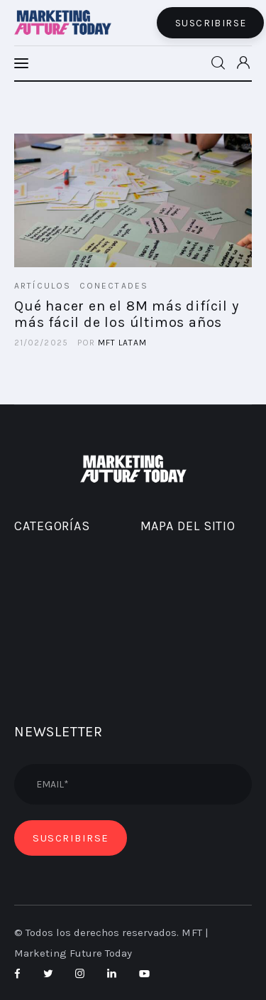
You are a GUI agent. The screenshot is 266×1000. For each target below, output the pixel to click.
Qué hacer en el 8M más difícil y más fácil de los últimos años (126, 314)
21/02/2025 (41, 343)
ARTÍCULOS (42, 286)
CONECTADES (114, 286)
